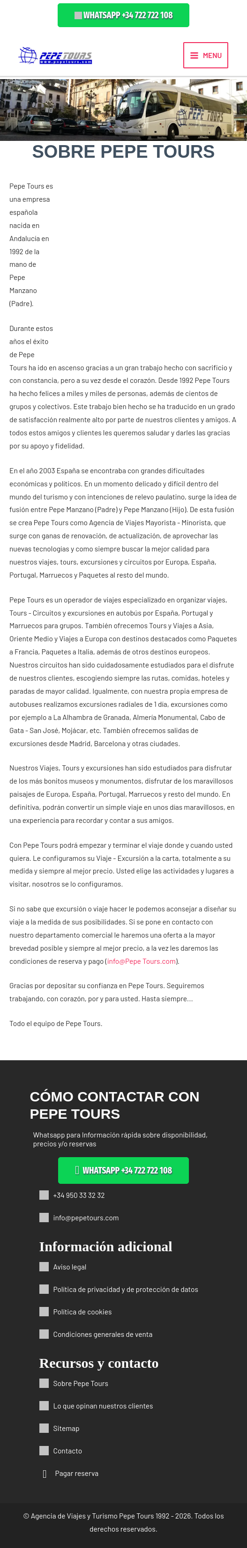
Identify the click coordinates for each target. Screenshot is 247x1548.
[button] (124, 15)
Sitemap (66, 1427)
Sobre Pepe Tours (80, 1383)
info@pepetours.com (86, 1217)
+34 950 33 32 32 (79, 1194)
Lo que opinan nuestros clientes (103, 1405)
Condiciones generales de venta (103, 1333)
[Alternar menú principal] (205, 55)
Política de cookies (82, 1311)
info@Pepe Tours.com (141, 960)
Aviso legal (70, 1266)
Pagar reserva (77, 1472)
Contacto (67, 1450)
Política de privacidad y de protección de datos (125, 1288)
